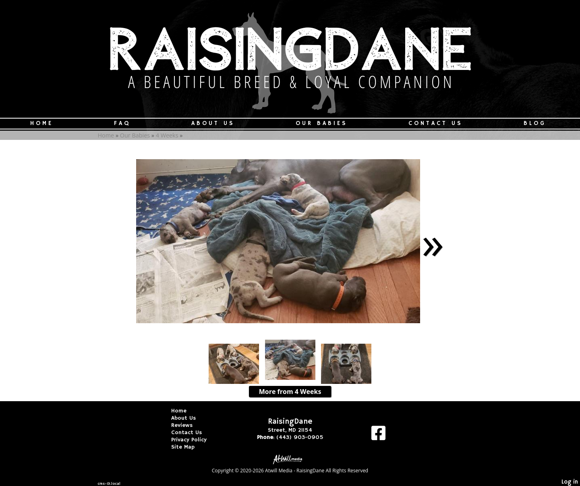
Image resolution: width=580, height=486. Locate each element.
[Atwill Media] (290, 459)
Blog (535, 123)
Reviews (188, 425)
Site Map (189, 447)
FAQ (122, 123)
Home (41, 123)
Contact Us (435, 123)
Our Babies (322, 123)
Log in (569, 482)
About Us (213, 123)
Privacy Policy (195, 439)
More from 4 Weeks (290, 391)
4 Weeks (167, 135)
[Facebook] (378, 436)
